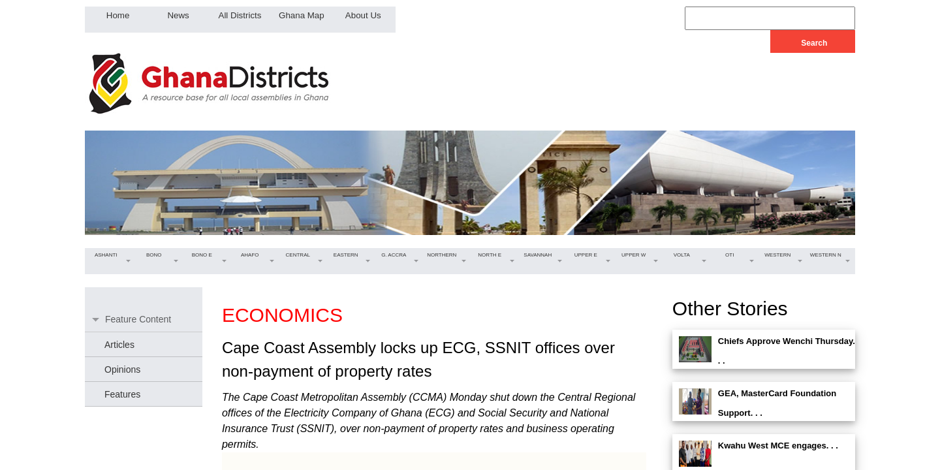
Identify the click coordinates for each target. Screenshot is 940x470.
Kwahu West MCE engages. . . (778, 445)
